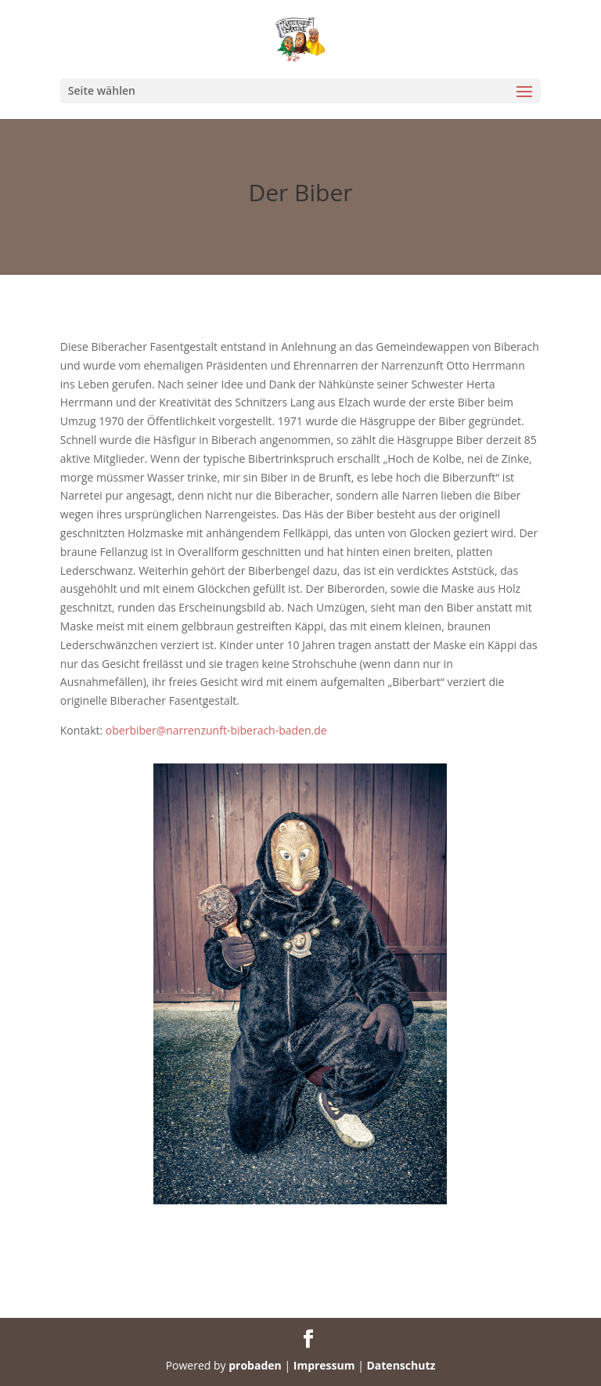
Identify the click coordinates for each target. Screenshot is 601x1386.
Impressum (324, 1365)
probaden (255, 1365)
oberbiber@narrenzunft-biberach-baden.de (216, 730)
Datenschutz (400, 1365)
